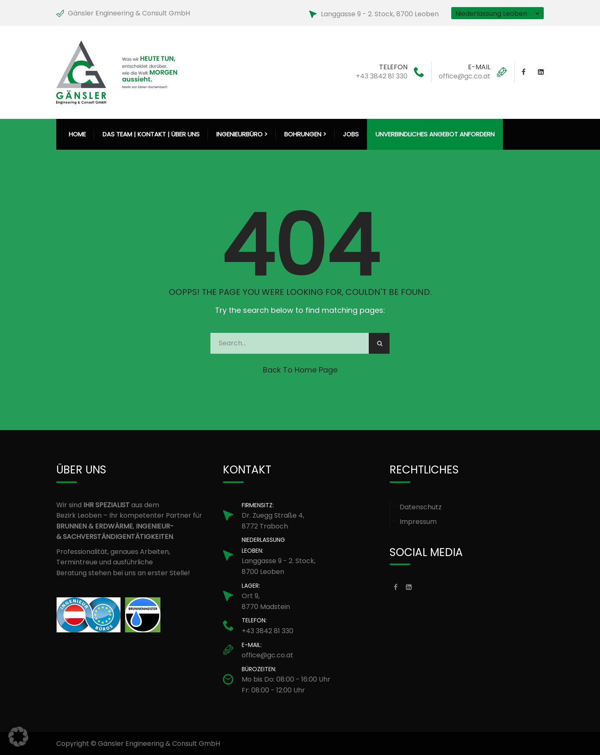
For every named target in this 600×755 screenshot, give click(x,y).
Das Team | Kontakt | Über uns (151, 134)
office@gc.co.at (464, 76)
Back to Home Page (300, 370)
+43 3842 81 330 (382, 76)
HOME (77, 134)
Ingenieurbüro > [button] (242, 134)
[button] (18, 736)
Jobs (351, 134)
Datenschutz (421, 507)
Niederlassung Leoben (491, 13)
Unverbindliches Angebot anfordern (435, 134)
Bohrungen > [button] (305, 134)
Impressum (418, 521)
